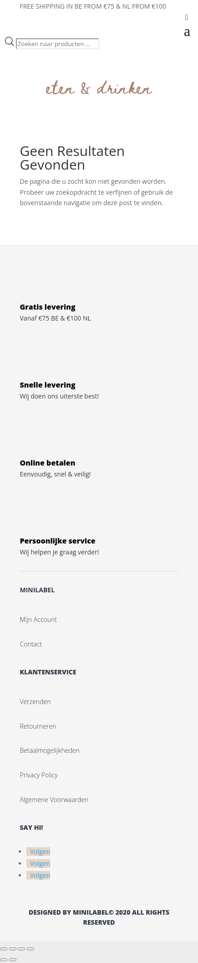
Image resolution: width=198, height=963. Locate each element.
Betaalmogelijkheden (50, 750)
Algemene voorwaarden (54, 799)
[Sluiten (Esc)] (30, 948)
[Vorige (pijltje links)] (3, 959)
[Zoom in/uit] (3, 948)
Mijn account (38, 619)
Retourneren (38, 726)
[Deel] (21, 948)
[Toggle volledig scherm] (12, 948)
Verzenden (35, 701)
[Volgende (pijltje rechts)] (12, 959)
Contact (31, 644)
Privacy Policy (39, 775)
